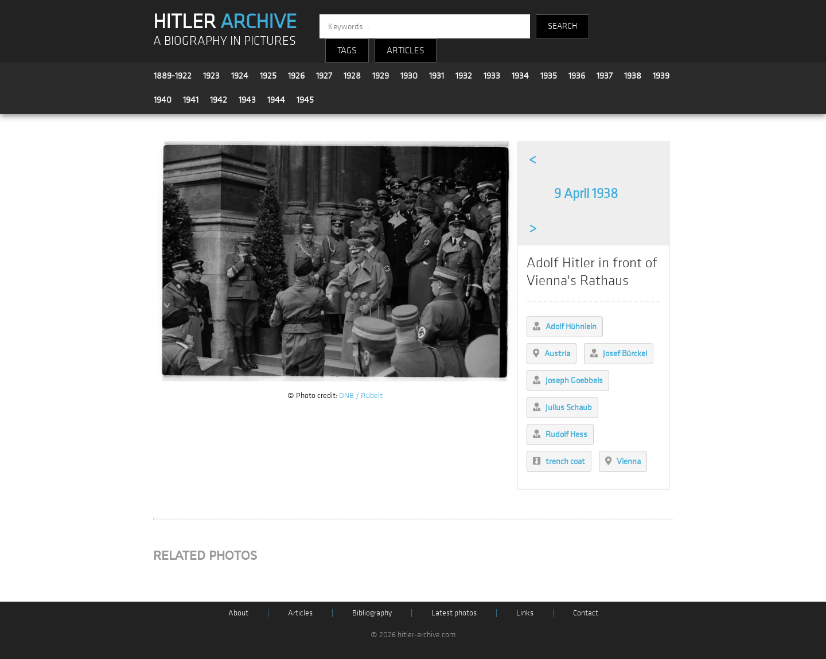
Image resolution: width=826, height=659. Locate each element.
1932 (463, 75)
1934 (520, 75)
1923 (211, 75)
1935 (548, 75)
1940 (163, 100)
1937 (605, 75)
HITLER (225, 21)
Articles (300, 612)
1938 (632, 75)
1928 (352, 75)
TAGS (347, 50)
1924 (239, 75)
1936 (576, 75)
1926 (296, 75)
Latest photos (454, 612)
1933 (492, 75)
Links (524, 612)
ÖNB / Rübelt (361, 395)
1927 (324, 75)
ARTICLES (405, 50)
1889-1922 (173, 75)
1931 (436, 75)
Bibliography (372, 612)
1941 (190, 100)
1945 (305, 100)
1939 (661, 75)
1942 (218, 100)
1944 (276, 100)
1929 (380, 75)
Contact (585, 612)
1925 (268, 75)
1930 (409, 75)
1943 (247, 100)
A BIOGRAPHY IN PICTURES (224, 41)
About (238, 612)
